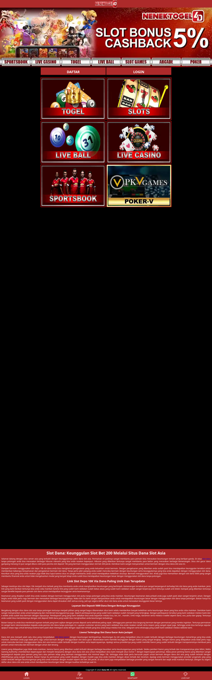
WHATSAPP (133, 675)
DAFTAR (73, 71)
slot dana (206, 558)
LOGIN (138, 71)
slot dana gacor (62, 637)
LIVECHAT (185, 675)
